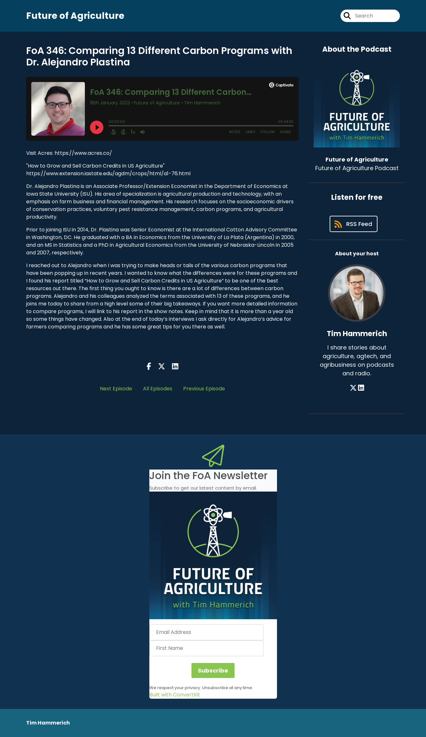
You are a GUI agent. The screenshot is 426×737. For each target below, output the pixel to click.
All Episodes (157, 388)
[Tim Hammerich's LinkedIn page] (361, 388)
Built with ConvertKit (174, 694)
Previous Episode (204, 388)
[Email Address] (206, 632)
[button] (213, 555)
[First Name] (206, 648)
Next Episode (116, 388)
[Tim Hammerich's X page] (353, 388)
